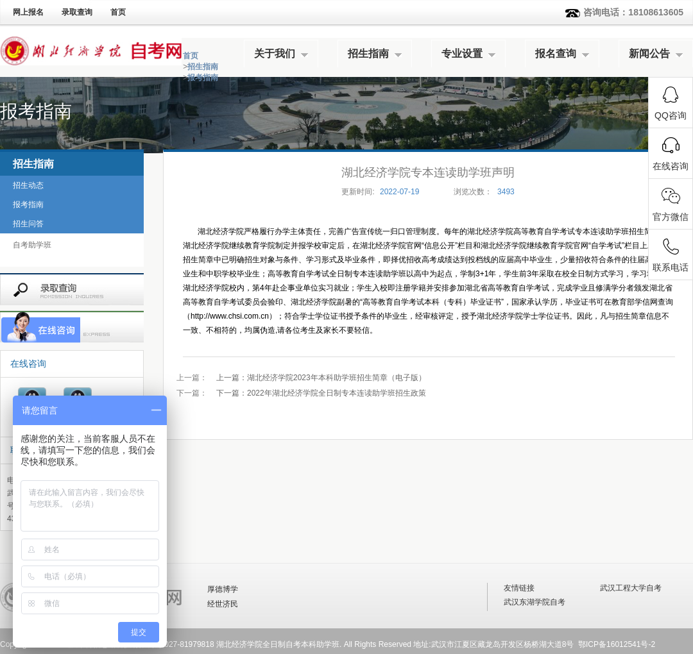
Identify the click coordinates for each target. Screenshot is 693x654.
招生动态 (28, 185)
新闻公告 (649, 53)
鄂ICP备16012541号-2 (616, 644)
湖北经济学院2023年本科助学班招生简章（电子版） (321, 377)
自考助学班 (32, 244)
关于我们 (274, 53)
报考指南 (202, 77)
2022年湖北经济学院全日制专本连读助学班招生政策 (321, 393)
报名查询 (555, 53)
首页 (118, 12)
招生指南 (368, 53)
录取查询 (77, 12)
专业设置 (462, 53)
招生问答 (28, 223)
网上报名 (28, 12)
